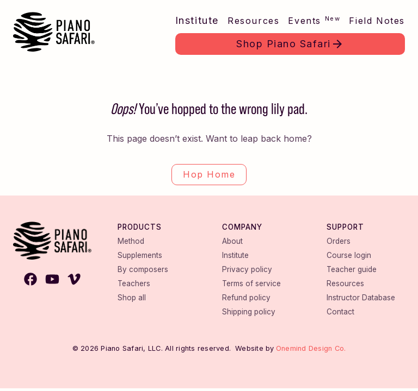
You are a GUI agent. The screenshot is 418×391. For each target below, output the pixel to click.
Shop (283, 43)
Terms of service (251, 283)
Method (131, 241)
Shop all (132, 297)
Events (314, 20)
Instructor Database (361, 297)
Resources (253, 20)
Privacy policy (247, 269)
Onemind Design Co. (311, 348)
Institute (197, 20)
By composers (143, 269)
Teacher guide (352, 269)
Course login (349, 255)
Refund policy (246, 297)
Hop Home (209, 174)
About (232, 241)
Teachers (134, 283)
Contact (340, 311)
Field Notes (377, 20)
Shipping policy (248, 311)
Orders (339, 241)
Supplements (140, 255)
